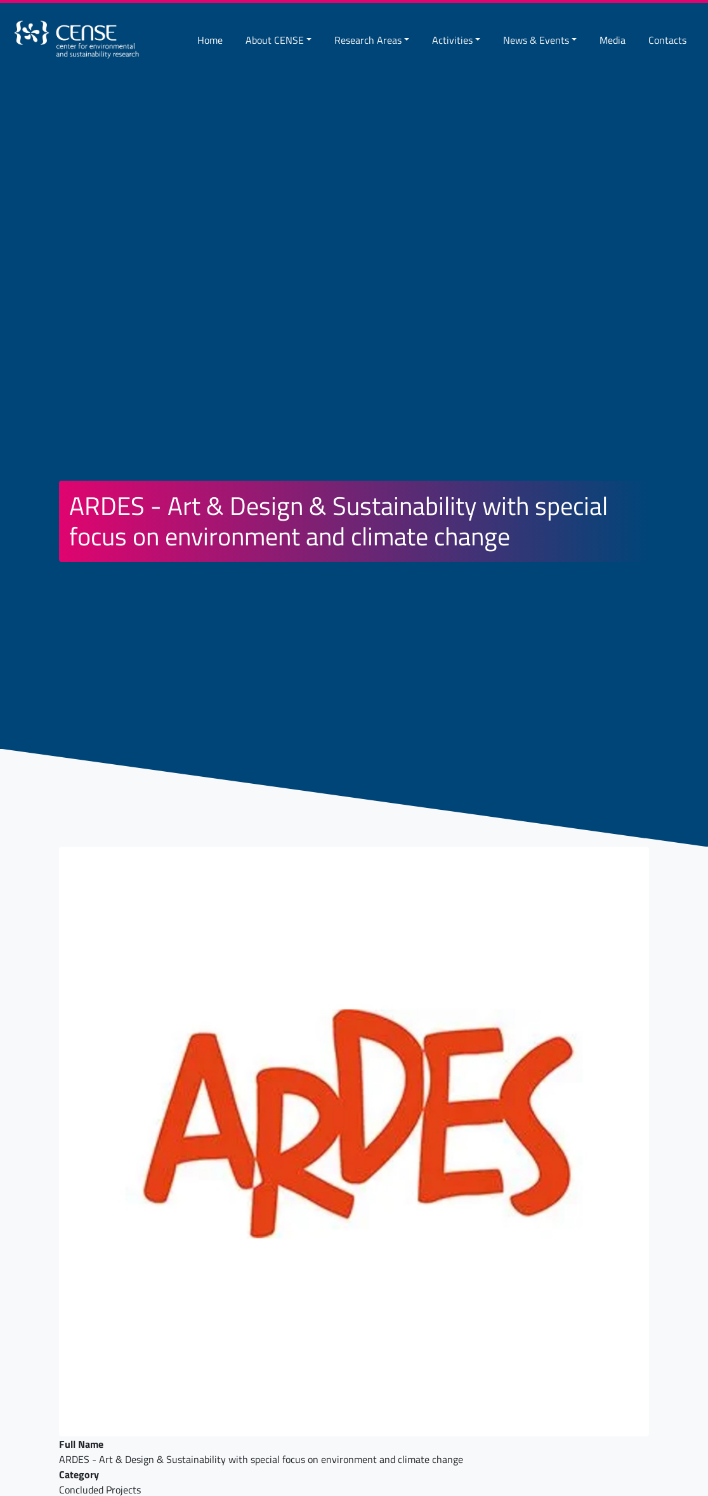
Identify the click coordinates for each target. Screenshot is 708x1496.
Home (210, 40)
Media (613, 40)
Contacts (667, 40)
